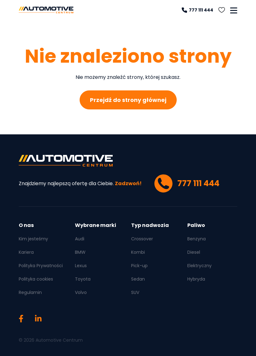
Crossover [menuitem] (142, 239)
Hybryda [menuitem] (196, 279)
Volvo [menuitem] (81, 292)
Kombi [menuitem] (138, 252)
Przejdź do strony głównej (128, 100)
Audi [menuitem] (79, 239)
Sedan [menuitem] (138, 279)
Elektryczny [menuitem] (199, 265)
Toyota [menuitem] (83, 279)
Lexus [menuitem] (81, 265)
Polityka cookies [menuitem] (36, 279)
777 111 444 (197, 10)
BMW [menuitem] (80, 252)
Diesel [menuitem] (193, 252)
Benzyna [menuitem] (196, 239)
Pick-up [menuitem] (139, 265)
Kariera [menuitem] (26, 252)
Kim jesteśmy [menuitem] (33, 239)
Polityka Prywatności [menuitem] (41, 265)
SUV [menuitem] (135, 292)
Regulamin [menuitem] (30, 292)
